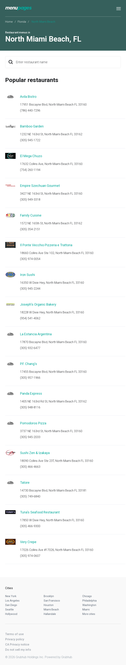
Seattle (9, 609)
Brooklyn (49, 596)
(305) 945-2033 (30, 437)
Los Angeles (12, 600)
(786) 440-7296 (30, 110)
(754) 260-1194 (30, 170)
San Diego (11, 605)
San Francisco (52, 600)
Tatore (25, 482)
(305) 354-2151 (30, 229)
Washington (89, 605)
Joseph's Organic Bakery (38, 304)
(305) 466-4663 (30, 467)
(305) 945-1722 (30, 140)
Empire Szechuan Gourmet (40, 186)
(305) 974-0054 (30, 259)
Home (9, 21)
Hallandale (50, 613)
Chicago (87, 596)
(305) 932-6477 (30, 348)
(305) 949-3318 (30, 199)
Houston (49, 605)
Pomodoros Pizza (33, 423)
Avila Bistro (28, 97)
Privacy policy (14, 639)
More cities (88, 613)
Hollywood (11, 613)
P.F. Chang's (28, 364)
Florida (22, 21)
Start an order (113, 101)
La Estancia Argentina (36, 334)
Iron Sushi (27, 275)
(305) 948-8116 (30, 407)
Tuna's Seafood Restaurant (40, 512)
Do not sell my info (18, 649)
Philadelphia (89, 600)
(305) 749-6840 (30, 496)
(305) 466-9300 (30, 526)
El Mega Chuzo (31, 156)
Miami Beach (51, 609)
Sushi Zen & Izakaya (35, 453)
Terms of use (14, 634)
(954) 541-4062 (30, 318)
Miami (86, 609)
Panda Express (31, 393)
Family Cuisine (30, 215)
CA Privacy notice (17, 644)
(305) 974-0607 (30, 556)
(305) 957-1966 (30, 377)
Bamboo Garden (32, 126)
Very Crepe (28, 542)
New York (10, 596)
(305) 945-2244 (30, 288)
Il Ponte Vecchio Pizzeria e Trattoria (46, 245)
